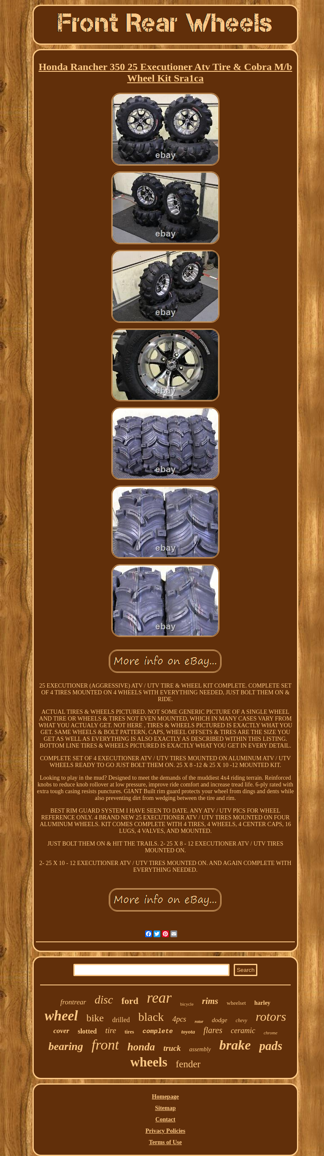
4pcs (179, 1019)
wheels (148, 1062)
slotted (87, 1031)
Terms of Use (165, 1142)
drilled (121, 1019)
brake (235, 1045)
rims (210, 1001)
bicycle (187, 1003)
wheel (61, 1015)
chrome (271, 1032)
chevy (241, 1020)
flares (212, 1030)
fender (188, 1064)
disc (103, 999)
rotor (198, 1021)
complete (158, 1031)
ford (130, 1001)
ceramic (243, 1030)
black (151, 1016)
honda (141, 1047)
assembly (200, 1049)
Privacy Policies (165, 1131)
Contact (165, 1119)
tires (129, 1032)
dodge (219, 1020)
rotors (271, 1016)
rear (159, 998)
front (105, 1045)
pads (270, 1046)
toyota (188, 1031)
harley (262, 1003)
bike (95, 1017)
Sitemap (165, 1108)
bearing (66, 1046)
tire (110, 1030)
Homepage (165, 1096)
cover (61, 1031)
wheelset (236, 1003)
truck (172, 1048)
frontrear (73, 1002)
